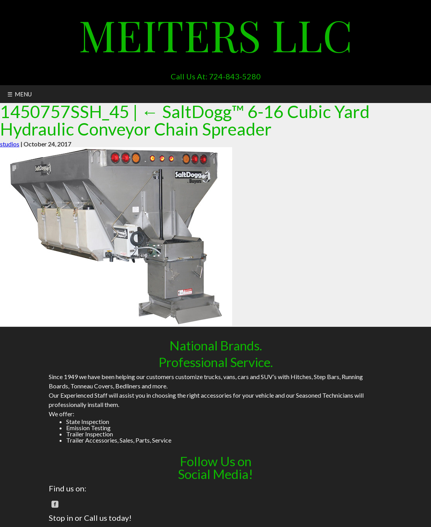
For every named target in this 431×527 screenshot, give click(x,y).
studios (9, 144)
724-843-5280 (235, 76)
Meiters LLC (215, 34)
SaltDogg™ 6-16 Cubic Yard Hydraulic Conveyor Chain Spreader (184, 120)
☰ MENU (19, 94)
